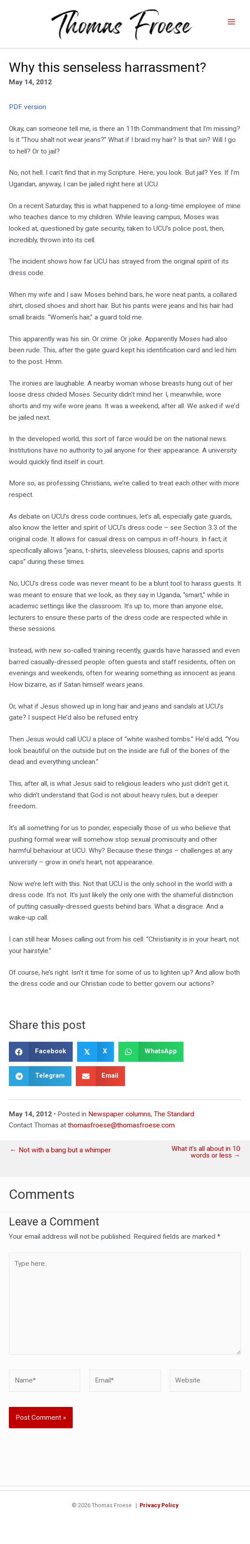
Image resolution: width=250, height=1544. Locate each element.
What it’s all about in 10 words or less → (206, 1156)
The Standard (174, 1118)
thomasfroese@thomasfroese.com (121, 1129)
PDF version (27, 110)
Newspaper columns (119, 1118)
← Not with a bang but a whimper (60, 1154)
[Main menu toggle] (231, 23)
